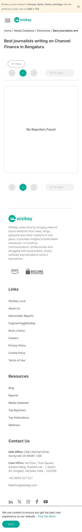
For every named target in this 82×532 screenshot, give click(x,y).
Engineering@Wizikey (22, 323)
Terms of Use (17, 360)
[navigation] (12, 73)
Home (8, 30)
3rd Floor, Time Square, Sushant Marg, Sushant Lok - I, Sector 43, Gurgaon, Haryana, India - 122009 (32, 466)
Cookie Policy (17, 353)
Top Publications (19, 417)
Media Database (24, 30)
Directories (44, 30)
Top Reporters (17, 410)
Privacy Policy (17, 345)
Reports (13, 395)
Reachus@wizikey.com (23, 485)
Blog (11, 388)
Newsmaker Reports (21, 315)
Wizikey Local (17, 301)
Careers (13, 338)
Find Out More (46, 516)
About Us (14, 308)
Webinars (14, 425)
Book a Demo (17, 330)
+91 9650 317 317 (21, 478)
